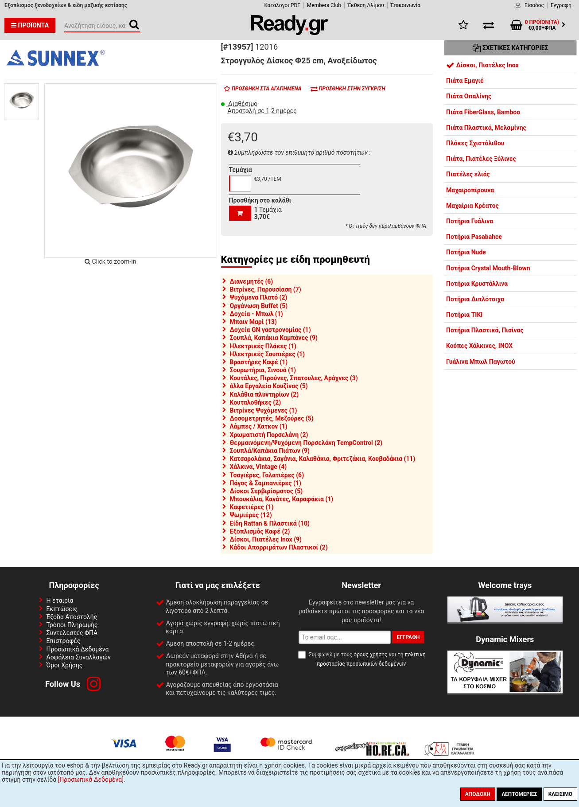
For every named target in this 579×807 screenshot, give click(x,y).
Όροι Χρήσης (65, 665)
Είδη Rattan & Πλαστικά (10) (270, 523)
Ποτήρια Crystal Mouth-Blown (488, 268)
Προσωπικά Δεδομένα (78, 649)
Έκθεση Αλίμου (366, 5)
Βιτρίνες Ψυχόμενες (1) (263, 410)
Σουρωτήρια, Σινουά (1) (263, 370)
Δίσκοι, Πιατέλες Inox (482, 65)
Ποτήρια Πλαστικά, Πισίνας (485, 330)
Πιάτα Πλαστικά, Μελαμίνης (486, 127)
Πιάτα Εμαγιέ (465, 80)
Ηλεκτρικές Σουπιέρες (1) (267, 354)
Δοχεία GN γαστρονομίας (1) (270, 329)
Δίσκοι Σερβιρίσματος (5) (266, 491)
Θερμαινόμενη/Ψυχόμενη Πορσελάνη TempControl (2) (306, 442)
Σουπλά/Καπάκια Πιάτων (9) (270, 450)
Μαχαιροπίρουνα (470, 190)
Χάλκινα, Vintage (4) (258, 466)
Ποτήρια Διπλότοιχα (475, 299)
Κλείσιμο (560, 794)
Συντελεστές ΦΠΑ (72, 632)
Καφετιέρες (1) (252, 507)
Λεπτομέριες (519, 794)
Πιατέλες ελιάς (468, 174)
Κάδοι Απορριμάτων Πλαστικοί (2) (279, 547)
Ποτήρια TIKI (464, 314)
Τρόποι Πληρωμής (72, 624)
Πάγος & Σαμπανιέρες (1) (265, 483)
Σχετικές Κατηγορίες (510, 47)
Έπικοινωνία (405, 5)
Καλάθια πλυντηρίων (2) (264, 394)
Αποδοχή (477, 794)
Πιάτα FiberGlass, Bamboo (483, 112)
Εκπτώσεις (62, 608)
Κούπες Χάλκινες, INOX (479, 345)
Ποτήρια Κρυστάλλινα (477, 283)
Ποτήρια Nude (466, 252)
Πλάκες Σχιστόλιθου (475, 143)
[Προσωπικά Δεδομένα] (91, 779)
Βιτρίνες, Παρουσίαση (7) (265, 289)
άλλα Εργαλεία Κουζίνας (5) (269, 386)
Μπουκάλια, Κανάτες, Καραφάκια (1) (282, 499)
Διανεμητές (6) (251, 281)
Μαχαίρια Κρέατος (472, 205)
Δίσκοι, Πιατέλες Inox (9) (266, 539)
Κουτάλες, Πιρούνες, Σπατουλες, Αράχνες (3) (294, 378)
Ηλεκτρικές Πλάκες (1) (263, 346)
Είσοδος (534, 5)
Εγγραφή (561, 5)
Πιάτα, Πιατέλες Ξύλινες (481, 158)
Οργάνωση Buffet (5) (259, 305)
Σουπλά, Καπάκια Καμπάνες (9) (274, 337)
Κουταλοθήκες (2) (255, 402)
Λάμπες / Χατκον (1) (259, 426)
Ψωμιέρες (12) (251, 515)
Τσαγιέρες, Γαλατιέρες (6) (267, 475)
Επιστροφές (64, 640)
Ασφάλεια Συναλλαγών (79, 657)
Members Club (324, 5)
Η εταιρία (60, 600)
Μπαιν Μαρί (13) (253, 321)
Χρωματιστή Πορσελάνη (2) (269, 434)
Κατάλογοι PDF (282, 5)
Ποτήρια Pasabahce (474, 236)
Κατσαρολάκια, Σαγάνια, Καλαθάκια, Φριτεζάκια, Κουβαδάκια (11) (323, 458)
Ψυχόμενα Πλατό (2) (259, 297)
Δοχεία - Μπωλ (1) (256, 313)
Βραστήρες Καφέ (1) (259, 362)
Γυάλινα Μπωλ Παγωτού (480, 361)
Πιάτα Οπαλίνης (468, 96)
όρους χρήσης (370, 654)
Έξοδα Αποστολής (72, 616)
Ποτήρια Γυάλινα (469, 221)
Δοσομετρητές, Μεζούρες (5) (272, 418)
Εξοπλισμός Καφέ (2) (260, 531)
